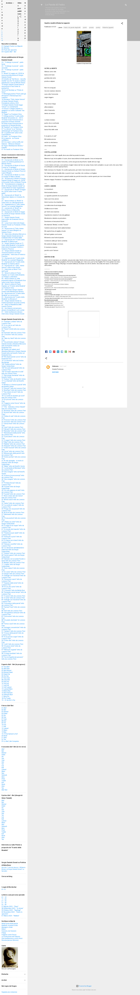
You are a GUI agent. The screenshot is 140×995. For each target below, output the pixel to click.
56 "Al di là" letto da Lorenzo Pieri (13, 512)
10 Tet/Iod (5, 683)
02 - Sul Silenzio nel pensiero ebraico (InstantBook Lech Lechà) (13, 309)
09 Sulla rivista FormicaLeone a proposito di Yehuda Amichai (12, 124)
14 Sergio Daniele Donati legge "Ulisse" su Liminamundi (12, 106)
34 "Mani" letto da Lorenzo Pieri (12, 442)
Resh (3, 784)
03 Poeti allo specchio (9, 50)
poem (85, 27)
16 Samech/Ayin (7, 694)
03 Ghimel (5, 712)
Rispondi (55, 372)
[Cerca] (126, 5)
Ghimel (4, 753)
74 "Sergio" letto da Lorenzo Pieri (13, 574)
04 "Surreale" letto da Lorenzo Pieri (13, 333)
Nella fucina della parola (10, 923)
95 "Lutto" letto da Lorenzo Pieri (12, 644)
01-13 (4, 889)
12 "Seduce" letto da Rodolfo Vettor (14, 379)
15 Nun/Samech (7, 693)
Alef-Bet (4, 790)
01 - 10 (4, 897)
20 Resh (4, 736)
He (3, 756)
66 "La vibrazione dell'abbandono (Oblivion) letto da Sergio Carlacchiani (13, 549)
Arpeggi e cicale (7, 927)
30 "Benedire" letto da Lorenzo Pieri (14, 431)
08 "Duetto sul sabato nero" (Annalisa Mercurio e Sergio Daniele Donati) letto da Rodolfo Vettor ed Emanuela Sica (14, 352)
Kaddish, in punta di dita (10, 925)
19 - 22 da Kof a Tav (8, 700)
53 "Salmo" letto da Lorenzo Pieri (13, 503)
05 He (4, 715)
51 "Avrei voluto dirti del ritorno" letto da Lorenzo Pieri (12, 497)
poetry (98, 27)
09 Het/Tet (5, 682)
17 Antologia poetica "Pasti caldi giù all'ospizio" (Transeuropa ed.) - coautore (14, 95)
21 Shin (4, 738)
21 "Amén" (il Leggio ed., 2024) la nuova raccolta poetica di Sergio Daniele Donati (13, 75)
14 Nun (4, 732)
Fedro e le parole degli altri (72, 27)
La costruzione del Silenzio (11, 936)
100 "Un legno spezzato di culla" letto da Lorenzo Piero (12, 372)
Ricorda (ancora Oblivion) (10, 940)
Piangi (4, 933)
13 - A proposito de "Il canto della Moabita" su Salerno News (13, 263)
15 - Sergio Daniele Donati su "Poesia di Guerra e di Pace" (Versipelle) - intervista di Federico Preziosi (13, 253)
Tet (3, 764)
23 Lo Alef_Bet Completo (10, 741)
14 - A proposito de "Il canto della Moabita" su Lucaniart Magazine (13, 259)
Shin (3, 786)
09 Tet (4, 723)
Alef (3, 749)
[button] (122, 23)
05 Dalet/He (6, 674)
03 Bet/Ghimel (6, 670)
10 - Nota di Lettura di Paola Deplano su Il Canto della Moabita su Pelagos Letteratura (13, 275)
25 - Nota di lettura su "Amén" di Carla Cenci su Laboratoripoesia (12, 202)
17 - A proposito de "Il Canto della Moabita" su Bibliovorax (13, 240)
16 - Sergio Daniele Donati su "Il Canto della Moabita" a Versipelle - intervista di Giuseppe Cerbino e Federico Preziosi (13, 246)
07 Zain (4, 719)
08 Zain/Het (6, 680)
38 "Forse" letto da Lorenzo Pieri (13, 451)
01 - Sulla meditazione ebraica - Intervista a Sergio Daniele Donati (13, 313)
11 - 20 (4, 899)
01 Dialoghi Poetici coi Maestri (12, 46)
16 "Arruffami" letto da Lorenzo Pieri (14, 390)
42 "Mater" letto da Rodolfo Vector (13, 466)
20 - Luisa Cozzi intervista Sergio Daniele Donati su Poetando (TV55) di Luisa (13, 225)
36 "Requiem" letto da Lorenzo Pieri (14, 446)
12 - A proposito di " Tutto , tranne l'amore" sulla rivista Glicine (13, 266)
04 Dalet (4, 713)
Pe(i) (3, 779)
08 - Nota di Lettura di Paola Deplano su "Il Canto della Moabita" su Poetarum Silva (13, 286)
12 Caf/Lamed (6, 687)
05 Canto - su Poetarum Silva (11, 136)
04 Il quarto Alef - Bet (9, 52)
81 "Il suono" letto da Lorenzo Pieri (13, 596)
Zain (3, 760)
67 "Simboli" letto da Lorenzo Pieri (13, 553)
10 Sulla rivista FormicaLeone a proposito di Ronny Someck (12, 121)
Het (3, 762)
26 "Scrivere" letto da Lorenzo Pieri (13, 422)
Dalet (3, 755)
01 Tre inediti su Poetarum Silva (12, 149)
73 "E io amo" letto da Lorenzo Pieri (14, 572)
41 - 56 (4, 905)
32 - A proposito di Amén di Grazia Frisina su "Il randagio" (13, 166)
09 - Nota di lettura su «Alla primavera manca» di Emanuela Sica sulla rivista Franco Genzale (14, 280)
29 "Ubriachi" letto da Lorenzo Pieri (13, 429)
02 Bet (4, 710)
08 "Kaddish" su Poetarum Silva (12, 127)
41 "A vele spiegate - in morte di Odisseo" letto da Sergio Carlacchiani (12, 462)
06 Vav (4, 717)
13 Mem (4, 730)
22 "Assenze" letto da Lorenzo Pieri (14, 411)
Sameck (4, 775)
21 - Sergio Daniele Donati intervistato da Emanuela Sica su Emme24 (13, 219)
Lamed (4, 769)
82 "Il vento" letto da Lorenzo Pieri (13, 598)
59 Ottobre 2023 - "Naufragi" (11, 910)
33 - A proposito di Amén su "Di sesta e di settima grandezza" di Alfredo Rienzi (13, 162)
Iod (3, 766)
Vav (3, 758)
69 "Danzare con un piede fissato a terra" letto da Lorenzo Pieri (13, 560)
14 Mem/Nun (6, 691)
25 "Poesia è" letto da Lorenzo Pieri (14, 420)
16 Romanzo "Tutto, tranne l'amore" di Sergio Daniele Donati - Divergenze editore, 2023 (13, 101)
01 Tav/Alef (6, 667)
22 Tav (4, 739)
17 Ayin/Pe (5, 696)
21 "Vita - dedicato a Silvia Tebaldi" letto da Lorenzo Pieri (13, 408)
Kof (3, 782)
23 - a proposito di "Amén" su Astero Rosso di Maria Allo (11, 209)
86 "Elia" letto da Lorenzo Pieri (12, 611)
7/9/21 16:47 (62, 366)
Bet (3, 751)
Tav (3, 788)
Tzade (4, 781)
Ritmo (4, 929)
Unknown (55, 366)
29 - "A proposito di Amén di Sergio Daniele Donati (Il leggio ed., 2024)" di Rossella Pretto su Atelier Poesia (14, 180)
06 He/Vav (5, 676)
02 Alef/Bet (6, 669)
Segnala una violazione (9, 992)
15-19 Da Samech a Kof (10, 734)
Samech (4, 826)
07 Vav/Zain (6, 678)
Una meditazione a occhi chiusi (12, 938)
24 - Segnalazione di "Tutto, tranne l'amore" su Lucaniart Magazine (13, 205)
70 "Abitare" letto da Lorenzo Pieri (13, 562)
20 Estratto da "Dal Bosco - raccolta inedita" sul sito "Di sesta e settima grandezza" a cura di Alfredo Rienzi (14, 81)
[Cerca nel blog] (14, 880)
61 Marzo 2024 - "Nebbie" (10, 916)
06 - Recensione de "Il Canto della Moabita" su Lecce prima (13, 294)
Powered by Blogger (84, 986)
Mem (3, 771)
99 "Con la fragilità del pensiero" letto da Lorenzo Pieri (12, 658)
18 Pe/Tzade (6, 698)
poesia (91, 27)
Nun (3, 773)
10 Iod (4, 725)
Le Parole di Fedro (55, 4)
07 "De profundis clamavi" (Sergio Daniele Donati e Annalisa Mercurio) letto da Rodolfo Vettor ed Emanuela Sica (14, 344)
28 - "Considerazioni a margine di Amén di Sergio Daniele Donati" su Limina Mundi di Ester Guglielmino (13, 186)
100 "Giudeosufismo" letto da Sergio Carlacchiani (11, 365)
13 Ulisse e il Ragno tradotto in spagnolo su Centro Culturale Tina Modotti (13, 110)
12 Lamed (5, 728)
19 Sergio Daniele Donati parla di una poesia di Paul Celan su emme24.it (13, 86)
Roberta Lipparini (108, 27)
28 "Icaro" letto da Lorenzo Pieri (12, 427)
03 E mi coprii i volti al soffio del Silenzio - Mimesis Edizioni (12, 143)
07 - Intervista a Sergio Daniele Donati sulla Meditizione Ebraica (12, 290)
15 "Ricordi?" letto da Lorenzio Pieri (14, 388)
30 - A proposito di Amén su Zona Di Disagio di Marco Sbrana (13, 176)
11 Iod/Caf (5, 685)
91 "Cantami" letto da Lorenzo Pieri (13, 631)
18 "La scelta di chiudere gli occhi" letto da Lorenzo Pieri (13, 397)
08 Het (4, 721)
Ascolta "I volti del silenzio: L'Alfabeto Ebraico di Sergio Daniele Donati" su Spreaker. (13, 869)
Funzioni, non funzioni (9, 931)
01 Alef (4, 708)
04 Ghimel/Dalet (7, 672)
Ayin (3, 777)
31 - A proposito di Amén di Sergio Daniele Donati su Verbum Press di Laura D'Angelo (13, 171)
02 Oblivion (5, 48)
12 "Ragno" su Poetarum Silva (12, 114)
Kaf (3, 768)
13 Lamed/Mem (7, 689)
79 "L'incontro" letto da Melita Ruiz (13, 590)
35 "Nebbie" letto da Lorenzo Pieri (13, 444)
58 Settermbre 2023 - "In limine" (12, 908)
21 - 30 (4, 901)
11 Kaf (4, 726)
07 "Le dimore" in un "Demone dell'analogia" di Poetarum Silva (12, 130)
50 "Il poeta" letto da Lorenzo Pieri (13, 494)
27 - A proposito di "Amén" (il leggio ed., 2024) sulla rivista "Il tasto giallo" (14, 191)
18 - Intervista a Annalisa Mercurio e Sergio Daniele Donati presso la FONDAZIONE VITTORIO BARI (14, 236)
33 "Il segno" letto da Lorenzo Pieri (13, 440)
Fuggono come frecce (9, 935)
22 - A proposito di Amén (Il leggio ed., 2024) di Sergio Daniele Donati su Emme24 (13, 213)
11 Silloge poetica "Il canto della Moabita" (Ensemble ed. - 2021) (12, 117)
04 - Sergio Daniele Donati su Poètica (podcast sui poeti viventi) (13, 302)
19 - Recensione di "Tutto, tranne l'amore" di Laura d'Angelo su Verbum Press (13, 230)
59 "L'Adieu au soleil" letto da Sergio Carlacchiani (11, 523)
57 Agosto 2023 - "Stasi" (10, 906)
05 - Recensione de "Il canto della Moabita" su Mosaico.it (13, 298)
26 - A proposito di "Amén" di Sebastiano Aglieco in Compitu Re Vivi (13, 197)
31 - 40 (4, 903)
